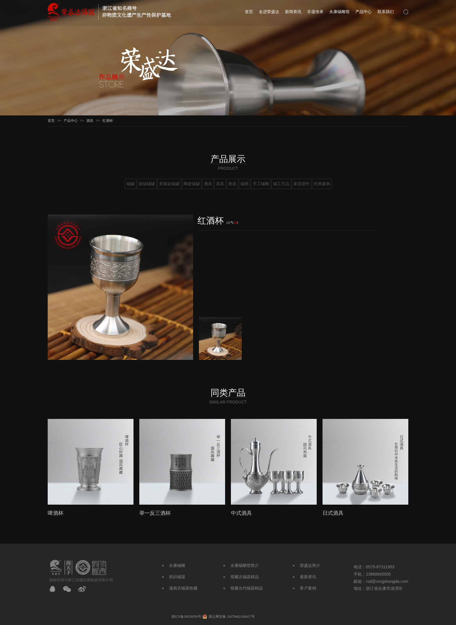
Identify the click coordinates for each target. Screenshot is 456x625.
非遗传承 (315, 12)
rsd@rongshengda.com (387, 581)
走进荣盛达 (269, 12)
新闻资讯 (293, 12)
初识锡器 (177, 577)
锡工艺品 (281, 184)
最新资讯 (308, 577)
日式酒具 (333, 513)
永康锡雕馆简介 (244, 565)
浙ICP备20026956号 (186, 617)
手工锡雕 (261, 184)
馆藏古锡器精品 (244, 577)
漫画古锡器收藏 (183, 588)
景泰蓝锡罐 (169, 184)
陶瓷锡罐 (192, 184)
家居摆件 (301, 184)
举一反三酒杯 (155, 513)
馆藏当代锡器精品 (246, 588)
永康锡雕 (177, 565)
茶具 (220, 184)
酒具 (89, 121)
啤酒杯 (55, 513)
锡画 (245, 184)
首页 (249, 12)
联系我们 (385, 12)
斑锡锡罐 (147, 184)
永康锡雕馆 (339, 12)
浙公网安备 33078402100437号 (232, 617)
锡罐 (131, 184)
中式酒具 (241, 513)
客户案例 (308, 588)
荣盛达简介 (310, 565)
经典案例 (322, 184)
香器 (232, 184)
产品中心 (363, 12)
